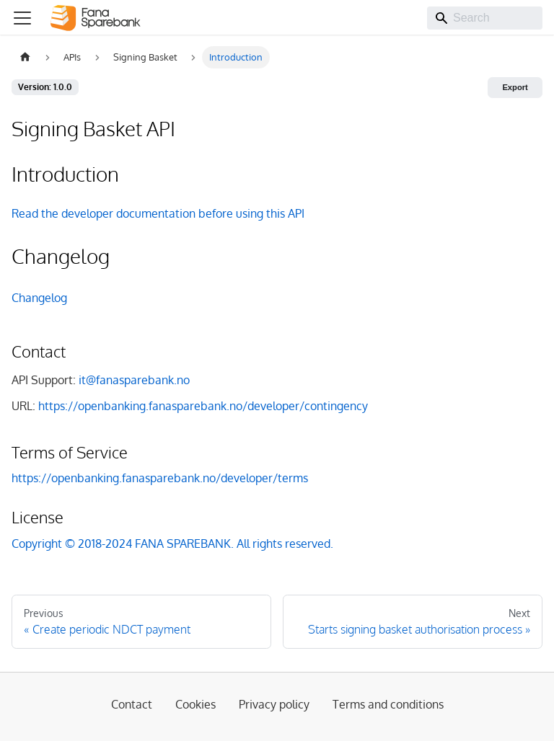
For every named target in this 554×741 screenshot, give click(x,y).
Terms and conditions (388, 704)
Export (514, 87)
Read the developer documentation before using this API (158, 213)
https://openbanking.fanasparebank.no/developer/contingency (203, 406)
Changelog (39, 297)
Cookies (195, 704)
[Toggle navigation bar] (22, 18)
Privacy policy (274, 704)
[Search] (484, 18)
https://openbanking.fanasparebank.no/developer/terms (160, 478)
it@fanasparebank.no (134, 380)
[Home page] (25, 57)
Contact (131, 704)
